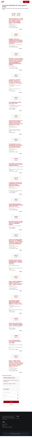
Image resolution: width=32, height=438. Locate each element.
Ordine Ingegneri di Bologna (15, 435)
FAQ (5, 421)
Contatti (3, 427)
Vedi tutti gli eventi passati (6, 377)
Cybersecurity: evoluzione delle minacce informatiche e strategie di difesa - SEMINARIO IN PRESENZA (16, 325)
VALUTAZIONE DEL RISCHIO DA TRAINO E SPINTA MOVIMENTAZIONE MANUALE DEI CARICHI (16, 206)
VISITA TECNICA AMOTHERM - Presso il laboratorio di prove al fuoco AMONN (15, 343)
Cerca (11, 403)
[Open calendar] (17, 396)
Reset (11, 406)
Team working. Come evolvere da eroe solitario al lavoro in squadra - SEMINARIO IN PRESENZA (16, 165)
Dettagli (20, 29)
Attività (18, 420)
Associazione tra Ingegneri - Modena (9, 385)
